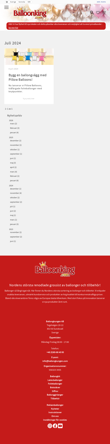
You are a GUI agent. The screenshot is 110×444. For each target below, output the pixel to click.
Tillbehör (55, 398)
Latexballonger (55, 380)
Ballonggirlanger (55, 394)
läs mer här (13, 27)
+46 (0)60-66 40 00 (55, 352)
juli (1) (12, 206)
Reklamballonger (55, 405)
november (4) (16, 193)
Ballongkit (55, 376)
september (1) (16, 154)
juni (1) (13, 158)
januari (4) (14, 132)
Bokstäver (55, 387)
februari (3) (14, 128)
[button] (6, 7)
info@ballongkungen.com (55, 361)
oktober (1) (15, 149)
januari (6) (14, 180)
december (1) (15, 189)
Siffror (55, 391)
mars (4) (13, 172)
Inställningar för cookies (55, 420)
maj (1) (13, 215)
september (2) (16, 202)
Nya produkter (28, 98)
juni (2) (13, 211)
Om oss (55, 416)
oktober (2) (15, 197)
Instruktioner (55, 412)
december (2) (15, 141)
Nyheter (55, 408)
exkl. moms (101, 2)
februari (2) (14, 176)
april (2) (13, 167)
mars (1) (13, 220)
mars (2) (13, 124)
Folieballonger (55, 383)
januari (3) (14, 224)
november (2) (16, 145)
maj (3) (13, 163)
